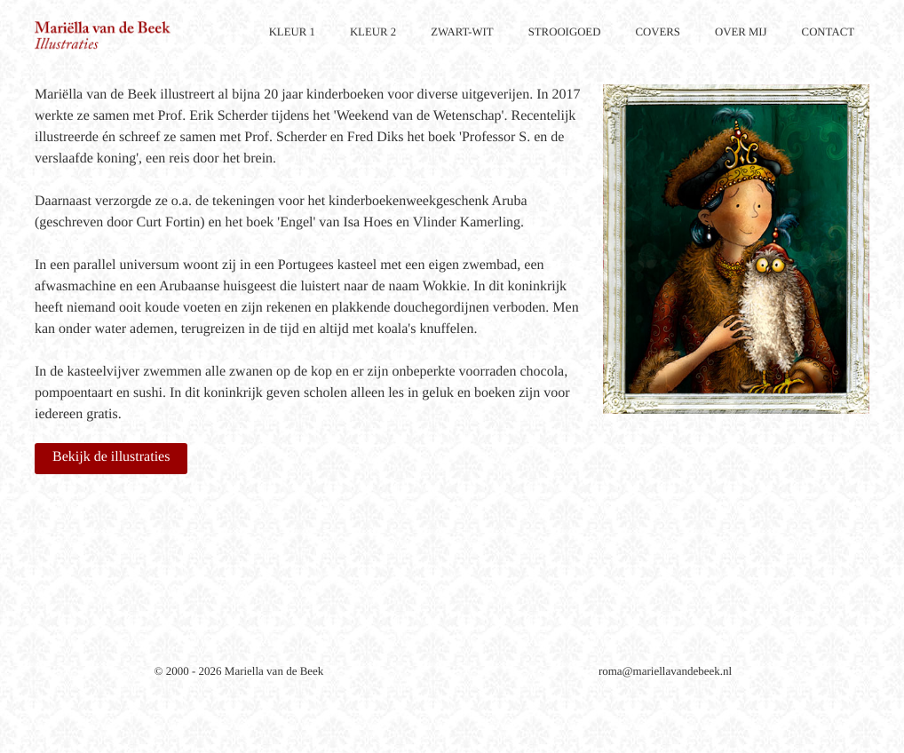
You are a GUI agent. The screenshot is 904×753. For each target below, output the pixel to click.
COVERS (657, 32)
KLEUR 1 (292, 32)
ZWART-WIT (462, 32)
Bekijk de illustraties (111, 456)
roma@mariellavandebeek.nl (665, 671)
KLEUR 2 (373, 32)
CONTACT (828, 32)
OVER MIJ (741, 32)
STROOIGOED (564, 32)
